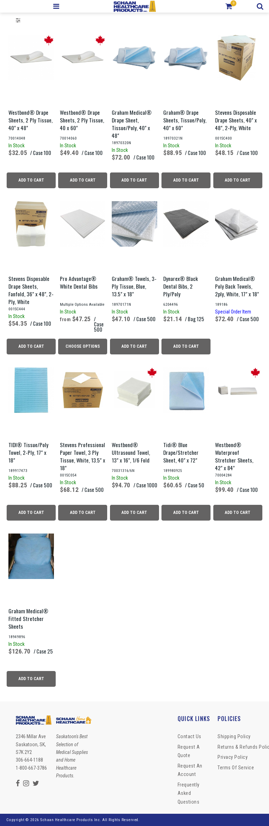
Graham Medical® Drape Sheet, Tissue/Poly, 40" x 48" (132, 124)
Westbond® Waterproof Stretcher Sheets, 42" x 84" (234, 456)
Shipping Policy (234, 736)
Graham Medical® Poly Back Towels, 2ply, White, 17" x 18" (237, 286)
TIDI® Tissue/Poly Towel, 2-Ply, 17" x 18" (28, 452)
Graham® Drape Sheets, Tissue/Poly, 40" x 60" (184, 120)
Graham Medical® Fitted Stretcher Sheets (28, 618)
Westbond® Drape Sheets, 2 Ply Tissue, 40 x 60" (82, 120)
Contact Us (189, 736)
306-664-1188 (29, 760)
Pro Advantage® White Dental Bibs (79, 282)
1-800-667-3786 (31, 768)
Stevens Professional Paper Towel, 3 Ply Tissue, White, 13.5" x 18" (82, 456)
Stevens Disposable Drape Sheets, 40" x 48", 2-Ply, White (236, 120)
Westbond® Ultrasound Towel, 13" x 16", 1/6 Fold (131, 452)
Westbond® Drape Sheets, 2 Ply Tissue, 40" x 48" (30, 120)
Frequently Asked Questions (189, 793)
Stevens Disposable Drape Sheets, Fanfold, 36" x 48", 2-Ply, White (31, 290)
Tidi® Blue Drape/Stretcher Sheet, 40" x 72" (181, 452)
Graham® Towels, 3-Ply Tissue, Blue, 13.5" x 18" (134, 286)
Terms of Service (236, 767)
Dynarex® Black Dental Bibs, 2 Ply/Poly (180, 286)
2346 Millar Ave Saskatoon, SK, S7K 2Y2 (31, 744)
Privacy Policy (233, 757)
